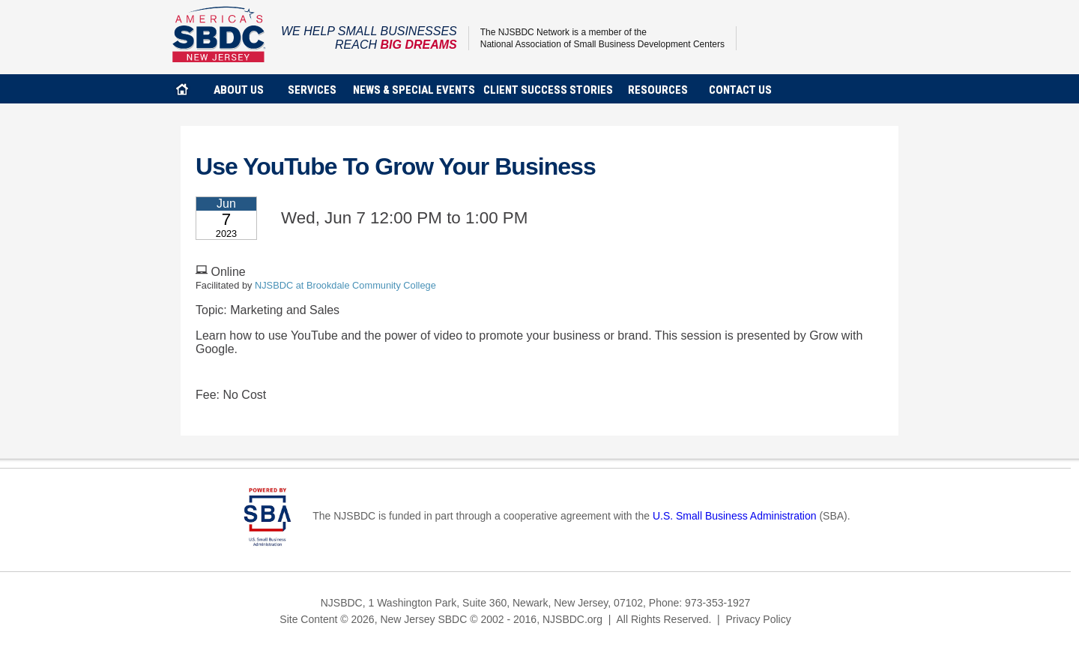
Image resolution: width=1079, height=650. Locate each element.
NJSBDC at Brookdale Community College (345, 285)
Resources (658, 90)
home (182, 88)
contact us (740, 90)
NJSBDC (219, 34)
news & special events (414, 90)
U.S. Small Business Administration (735, 517)
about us (239, 90)
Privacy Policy (758, 619)
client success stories (548, 90)
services (312, 90)
